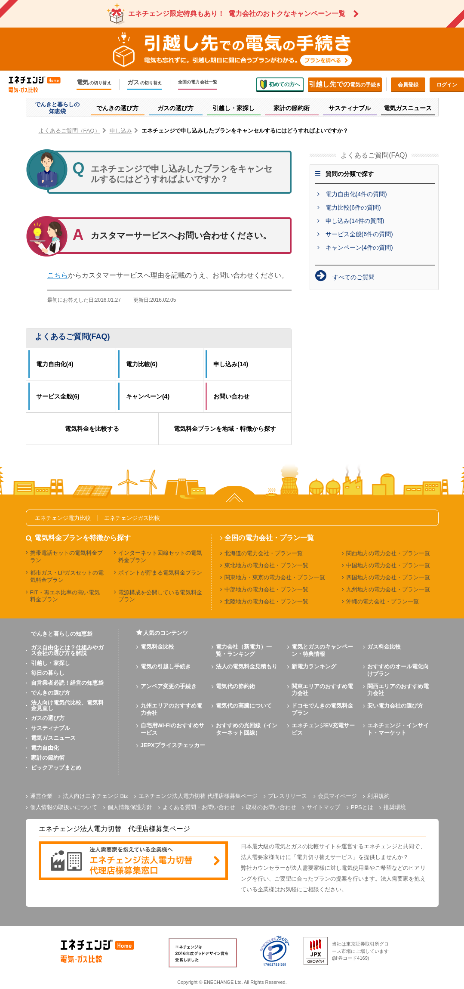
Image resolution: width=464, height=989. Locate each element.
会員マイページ (337, 796)
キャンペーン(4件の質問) (359, 247)
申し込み (121, 130)
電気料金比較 (157, 646)
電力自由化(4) (55, 364)
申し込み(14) (230, 364)
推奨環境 (395, 807)
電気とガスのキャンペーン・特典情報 (322, 650)
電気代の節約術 (235, 686)
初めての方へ (280, 84)
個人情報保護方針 (130, 807)
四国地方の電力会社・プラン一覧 (388, 577)
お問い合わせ (231, 396)
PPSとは (362, 807)
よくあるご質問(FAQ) (72, 336)
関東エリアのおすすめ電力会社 (322, 690)
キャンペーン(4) (147, 396)
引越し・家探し (50, 663)
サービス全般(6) (58, 396)
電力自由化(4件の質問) (356, 194)
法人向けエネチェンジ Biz (95, 796)
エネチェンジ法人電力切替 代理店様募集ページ (198, 796)
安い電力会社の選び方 (395, 705)
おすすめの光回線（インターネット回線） (246, 729)
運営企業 (41, 796)
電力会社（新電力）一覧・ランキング (244, 650)
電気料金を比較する (92, 428)
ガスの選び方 (48, 718)
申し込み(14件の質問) (355, 220)
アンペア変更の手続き (169, 686)
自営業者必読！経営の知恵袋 (67, 683)
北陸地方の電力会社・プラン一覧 (266, 601)
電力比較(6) (141, 364)
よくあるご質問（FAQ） (69, 130)
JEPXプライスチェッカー (173, 745)
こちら (57, 275)
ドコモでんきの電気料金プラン (322, 709)
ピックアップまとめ (56, 767)
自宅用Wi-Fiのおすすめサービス (173, 729)
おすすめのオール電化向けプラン (398, 670)
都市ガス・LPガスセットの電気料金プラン (67, 576)
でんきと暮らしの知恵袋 (61, 633)
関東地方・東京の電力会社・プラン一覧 (274, 577)
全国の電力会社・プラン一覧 (269, 538)
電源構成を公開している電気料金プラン (160, 596)
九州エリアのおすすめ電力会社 (171, 709)
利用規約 (378, 796)
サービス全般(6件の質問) (359, 234)
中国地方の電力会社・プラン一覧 (388, 565)
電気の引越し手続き (166, 666)
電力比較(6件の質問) (353, 207)
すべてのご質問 (353, 277)
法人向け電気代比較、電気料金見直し (67, 705)
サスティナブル (50, 728)
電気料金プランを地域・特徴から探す (225, 428)
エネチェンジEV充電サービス (323, 729)
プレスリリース (287, 796)
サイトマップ (323, 807)
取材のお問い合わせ (271, 807)
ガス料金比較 (384, 646)
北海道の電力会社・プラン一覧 (263, 553)
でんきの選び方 (50, 692)
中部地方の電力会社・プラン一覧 (266, 589)
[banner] (133, 861)
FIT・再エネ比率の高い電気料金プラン (65, 596)
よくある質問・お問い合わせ (199, 807)
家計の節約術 (48, 757)
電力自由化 (45, 748)
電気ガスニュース (53, 738)
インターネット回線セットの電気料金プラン (160, 556)
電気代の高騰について (244, 705)
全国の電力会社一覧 (198, 82)
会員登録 (408, 85)
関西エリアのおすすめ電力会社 (398, 690)
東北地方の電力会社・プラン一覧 (266, 565)
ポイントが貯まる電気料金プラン (160, 572)
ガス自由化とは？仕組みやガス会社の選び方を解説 (67, 650)
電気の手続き (345, 84)
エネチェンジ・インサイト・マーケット (398, 729)
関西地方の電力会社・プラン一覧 (388, 553)
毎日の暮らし (48, 673)
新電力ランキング (314, 666)
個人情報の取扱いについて (63, 807)
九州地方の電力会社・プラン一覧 (388, 589)
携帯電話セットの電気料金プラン (66, 556)
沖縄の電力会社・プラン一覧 (382, 601)
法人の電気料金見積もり (246, 666)
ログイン (446, 85)
